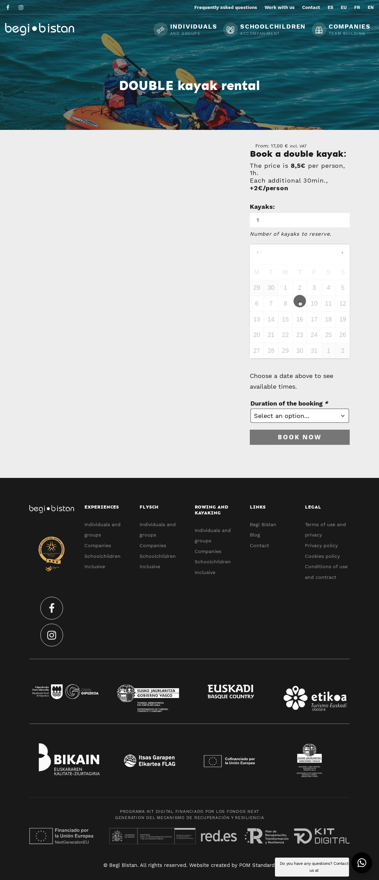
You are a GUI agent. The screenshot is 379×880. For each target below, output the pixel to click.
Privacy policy (321, 545)
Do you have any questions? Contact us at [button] (314, 867)
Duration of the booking (289, 403)
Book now (299, 437)
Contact (259, 545)
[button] (361, 862)
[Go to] (8, 7)
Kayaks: (262, 206)
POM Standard (257, 865)
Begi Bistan (263, 524)
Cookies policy (322, 556)
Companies (97, 545)
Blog (255, 535)
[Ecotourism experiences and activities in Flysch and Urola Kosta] (57, 29)
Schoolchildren (102, 556)
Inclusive (94, 566)
